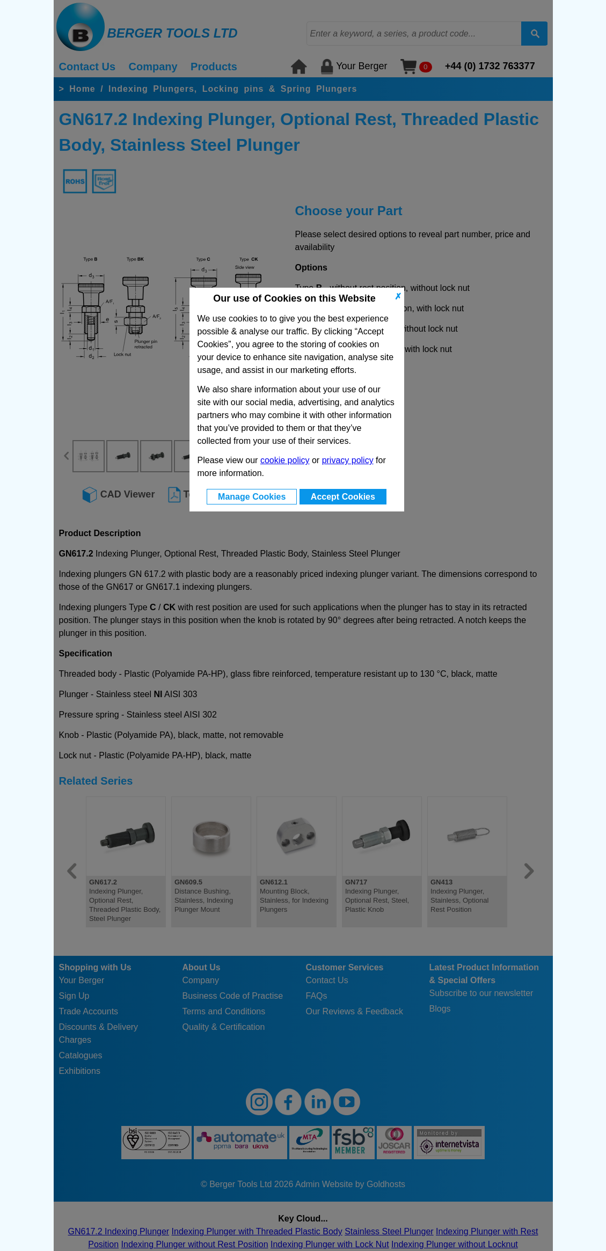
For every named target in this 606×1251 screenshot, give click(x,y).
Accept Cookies (343, 496)
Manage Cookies (252, 496)
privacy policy (348, 460)
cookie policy (285, 460)
